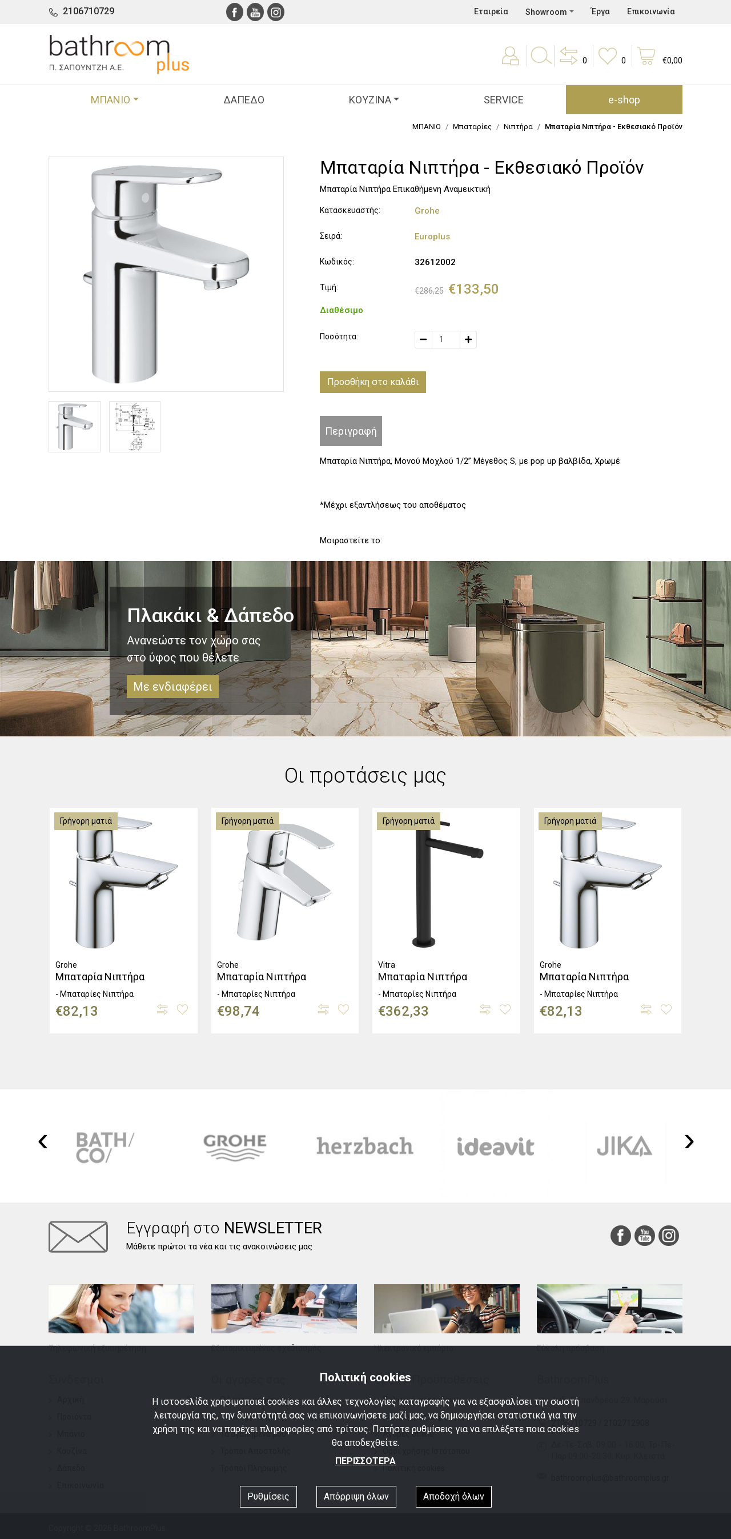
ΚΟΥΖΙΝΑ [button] (370, 100)
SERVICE (504, 100)
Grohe (427, 211)
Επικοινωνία (651, 11)
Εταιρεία (491, 11)
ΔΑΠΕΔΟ (243, 100)
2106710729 (88, 11)
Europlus (432, 236)
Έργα (600, 11)
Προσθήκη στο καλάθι (373, 381)
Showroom (546, 12)
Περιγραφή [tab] (351, 431)
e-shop (624, 100)
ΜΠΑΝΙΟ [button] (110, 100)
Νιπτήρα (518, 126)
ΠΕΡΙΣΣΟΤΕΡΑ (365, 1461)
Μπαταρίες (472, 126)
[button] (572, 64)
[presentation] (43, 1139)
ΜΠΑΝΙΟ (426, 126)
